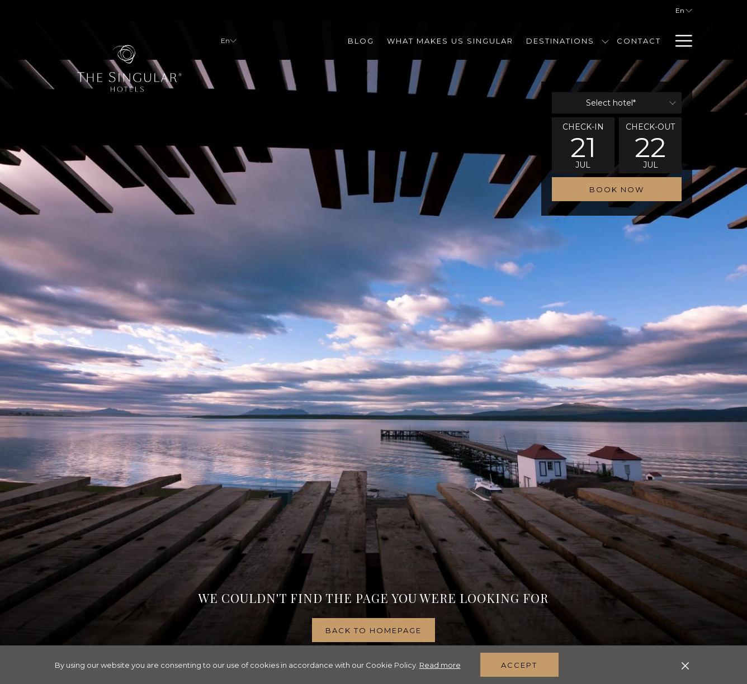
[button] (583, 145)
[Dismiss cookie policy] (685, 665)
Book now (616, 189)
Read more (440, 665)
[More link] (679, 40)
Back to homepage (373, 630)
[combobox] (617, 102)
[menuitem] (361, 40)
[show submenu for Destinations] (605, 40)
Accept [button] (519, 665)
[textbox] (617, 102)
